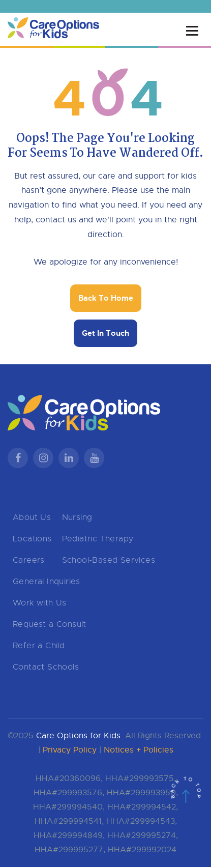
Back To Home (105, 298)
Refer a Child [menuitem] (39, 646)
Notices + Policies (138, 750)
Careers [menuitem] (29, 560)
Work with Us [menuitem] (40, 603)
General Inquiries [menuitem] (46, 581)
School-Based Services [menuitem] (108, 560)
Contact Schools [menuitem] (46, 667)
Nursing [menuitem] (77, 517)
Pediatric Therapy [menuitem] (98, 539)
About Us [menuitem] (32, 517)
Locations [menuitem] (32, 539)
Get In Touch (105, 333)
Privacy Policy (70, 750)
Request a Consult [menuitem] (49, 624)
